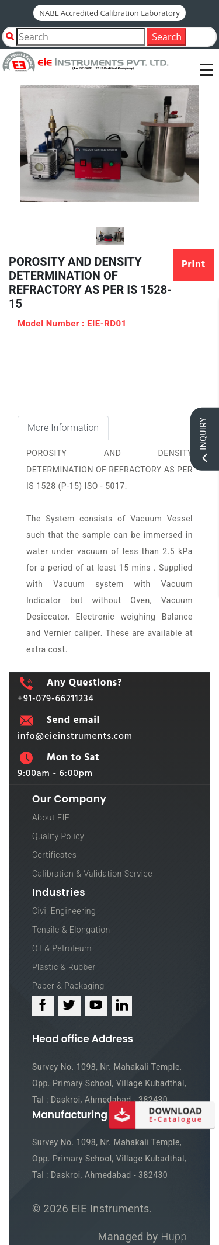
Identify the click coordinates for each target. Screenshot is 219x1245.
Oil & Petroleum (62, 948)
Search (167, 36)
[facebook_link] (43, 1006)
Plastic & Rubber (64, 967)
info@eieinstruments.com (75, 736)
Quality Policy (58, 836)
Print (194, 265)
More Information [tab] (63, 427)
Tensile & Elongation (71, 929)
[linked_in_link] (122, 1006)
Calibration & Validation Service (92, 873)
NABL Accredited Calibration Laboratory (109, 13)
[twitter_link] (69, 1006)
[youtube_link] (96, 1006)
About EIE (50, 817)
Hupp (174, 1236)
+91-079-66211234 (56, 699)
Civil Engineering (64, 911)
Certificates (54, 855)
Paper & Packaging (68, 985)
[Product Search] (80, 37)
